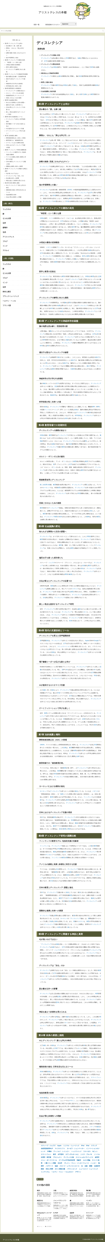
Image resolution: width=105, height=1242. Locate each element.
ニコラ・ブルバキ (86, 1154)
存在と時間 (49, 1169)
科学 (51, 308)
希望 (66, 574)
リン (70, 218)
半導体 (49, 1151)
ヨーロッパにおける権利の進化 (15, 142)
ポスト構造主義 (60, 1169)
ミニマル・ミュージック (71, 1145)
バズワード (49, 1166)
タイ (85, 612)
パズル (46, 117)
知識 (58, 305)
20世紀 (65, 85)
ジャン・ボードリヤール (49, 1160)
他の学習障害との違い (12, 57)
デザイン (72, 1100)
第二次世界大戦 (45, 484)
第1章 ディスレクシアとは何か (13, 43)
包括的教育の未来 (11, 194)
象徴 (70, 574)
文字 (45, 61)
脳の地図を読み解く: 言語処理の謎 (16, 76)
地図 (67, 340)
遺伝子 (97, 357)
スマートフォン (96, 1077)
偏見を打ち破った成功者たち (14, 105)
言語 (80, 76)
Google (96, 640)
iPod (82, 1145)
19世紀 (55, 67)
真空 (54, 1154)
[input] (52, 31)
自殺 (86, 1166)
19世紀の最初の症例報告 (13, 64)
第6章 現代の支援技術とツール (13, 116)
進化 (51, 82)
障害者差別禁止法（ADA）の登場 (15, 138)
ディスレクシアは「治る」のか (15, 176)
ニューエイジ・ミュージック (88, 1169)
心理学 (61, 175)
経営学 (97, 1157)
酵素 (90, 1166)
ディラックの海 (69, 1157)
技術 (96, 85)
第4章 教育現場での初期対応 (13, 88)
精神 (88, 516)
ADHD (70, 189)
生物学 (72, 369)
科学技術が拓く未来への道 (13, 86)
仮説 (61, 311)
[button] (103, 31)
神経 (51, 73)
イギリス (49, 247)
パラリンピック (72, 1169)
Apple (87, 640)
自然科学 (97, 1166)
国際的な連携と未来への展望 (14, 166)
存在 (90, 511)
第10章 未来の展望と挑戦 (12, 183)
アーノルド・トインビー (61, 1151)
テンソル (47, 409)
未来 (64, 178)
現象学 (79, 1160)
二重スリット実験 (50, 1163)
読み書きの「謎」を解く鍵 (13, 45)
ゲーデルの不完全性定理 (67, 1160)
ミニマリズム (45, 1172)
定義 (54, 55)
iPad (87, 1145)
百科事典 (40, 1179)
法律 (84, 94)
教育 (42, 82)
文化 (44, 597)
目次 (13, 40)
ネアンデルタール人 (72, 1154)
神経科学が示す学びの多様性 (14, 83)
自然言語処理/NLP (47, 1148)
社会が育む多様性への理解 (13, 197)
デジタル (49, 854)
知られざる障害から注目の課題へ (15, 102)
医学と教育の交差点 (12, 67)
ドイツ (51, 218)
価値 (98, 1129)
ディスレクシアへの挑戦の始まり (15, 90)
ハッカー (93, 1163)
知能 (79, 58)
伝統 (82, 146)
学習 (67, 58)
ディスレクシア (46, 55)
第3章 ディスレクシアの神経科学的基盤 (16, 74)
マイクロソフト (60, 1148)
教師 (76, 823)
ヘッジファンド (76, 1151)
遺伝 (42, 73)
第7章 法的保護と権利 (11, 135)
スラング (94, 1145)
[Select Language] (69, 24)
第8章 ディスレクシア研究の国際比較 (15, 150)
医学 (91, 67)
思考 (57, 1002)
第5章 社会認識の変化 (11, 100)
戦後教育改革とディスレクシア (15, 95)
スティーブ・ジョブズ (48, 1145)
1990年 (42, 744)
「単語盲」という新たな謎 (13, 62)
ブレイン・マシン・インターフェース (76, 1163)
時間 (74, 750)
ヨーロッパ (46, 487)
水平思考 (61, 1154)
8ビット (95, 1151)
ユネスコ (81, 921)
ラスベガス (87, 1151)
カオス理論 (86, 1160)
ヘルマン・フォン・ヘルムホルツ (62, 1172)
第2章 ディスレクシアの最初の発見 (15, 60)
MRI (44, 340)
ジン (55, 409)
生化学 (60, 1163)
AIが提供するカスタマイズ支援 (15, 128)
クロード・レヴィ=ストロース (69, 1166)
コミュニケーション (63, 646)
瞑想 (42, 1169)
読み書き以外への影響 (12, 178)
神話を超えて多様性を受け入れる (15, 180)
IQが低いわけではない (12, 173)
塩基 (56, 1166)
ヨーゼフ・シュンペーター (75, 1148)
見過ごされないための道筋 (13, 98)
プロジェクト (57, 1157)
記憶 (99, 276)
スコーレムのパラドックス (84, 1157)
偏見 (79, 609)
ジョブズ (70, 143)
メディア (92, 1126)
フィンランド (88, 797)
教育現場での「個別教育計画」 (15, 140)
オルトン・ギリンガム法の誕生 (15, 93)
